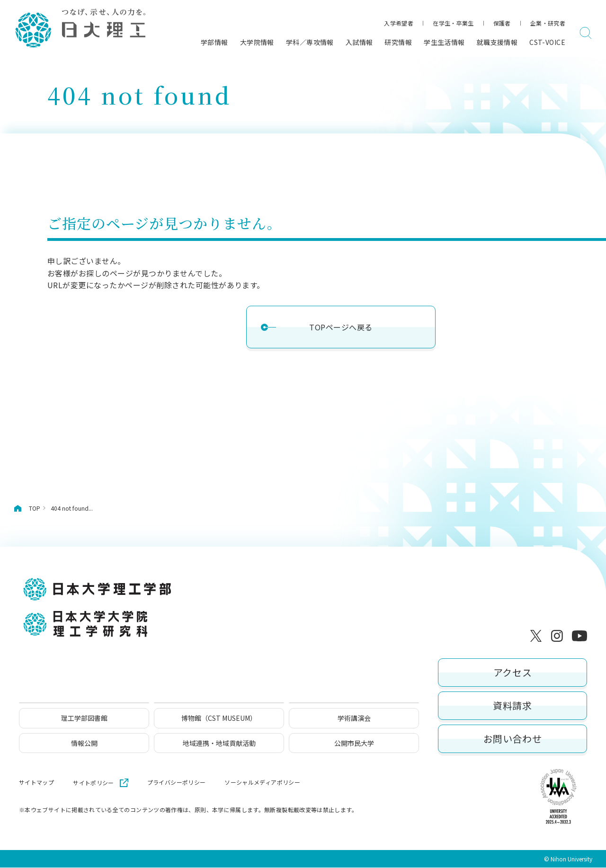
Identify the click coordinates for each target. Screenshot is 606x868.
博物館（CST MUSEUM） (219, 719)
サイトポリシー (93, 783)
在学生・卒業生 (453, 23)
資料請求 (512, 706)
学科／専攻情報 (310, 42)
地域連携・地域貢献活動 (219, 743)
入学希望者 (398, 23)
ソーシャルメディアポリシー (262, 783)
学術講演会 (354, 719)
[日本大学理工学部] (79, 29)
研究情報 (398, 42)
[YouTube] (579, 635)
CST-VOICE (547, 42)
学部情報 (214, 42)
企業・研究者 (547, 23)
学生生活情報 (444, 42)
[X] (537, 635)
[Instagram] (558, 635)
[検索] (585, 33)
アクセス (512, 673)
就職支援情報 (497, 42)
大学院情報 (257, 42)
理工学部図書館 (84, 719)
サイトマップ (36, 783)
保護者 (502, 23)
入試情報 (359, 42)
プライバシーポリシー (176, 783)
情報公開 (84, 743)
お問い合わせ (512, 739)
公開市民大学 (354, 743)
